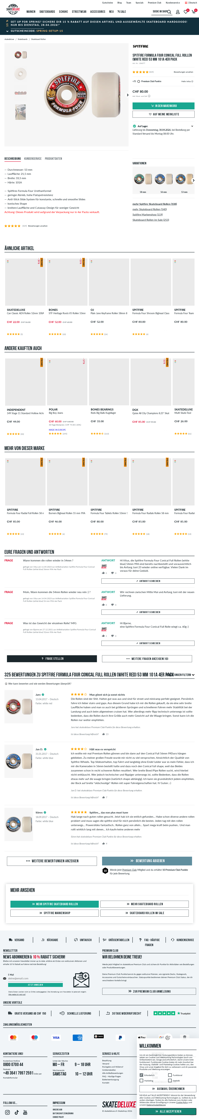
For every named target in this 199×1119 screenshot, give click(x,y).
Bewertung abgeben (147, 861)
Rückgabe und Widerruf (112, 1067)
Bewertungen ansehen (183, 72)
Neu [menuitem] (111, 12)
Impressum (59, 1103)
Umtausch (83, 940)
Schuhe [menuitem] (63, 12)
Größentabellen (116, 940)
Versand (16, 940)
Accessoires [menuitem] (97, 12)
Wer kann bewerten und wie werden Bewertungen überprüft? (37, 683)
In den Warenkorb (163, 106)
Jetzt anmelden (35, 985)
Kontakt (105, 1082)
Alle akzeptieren (168, 1111)
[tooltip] (192, 81)
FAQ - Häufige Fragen (111, 1076)
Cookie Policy (58, 1117)
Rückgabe (49, 940)
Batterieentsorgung (110, 1079)
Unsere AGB (57, 1110)
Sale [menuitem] (122, 12)
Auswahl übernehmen (167, 1089)
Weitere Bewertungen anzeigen (52, 861)
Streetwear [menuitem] (79, 12)
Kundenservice (182, 940)
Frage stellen (52, 659)
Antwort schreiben (148, 581)
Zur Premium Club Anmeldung (149, 991)
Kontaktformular (10, 1077)
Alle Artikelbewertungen (112, 1073)
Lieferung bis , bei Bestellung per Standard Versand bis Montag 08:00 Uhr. (164, 129)
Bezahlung (106, 1060)
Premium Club (129, 869)
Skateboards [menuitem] (47, 12)
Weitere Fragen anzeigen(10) (147, 659)
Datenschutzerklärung (63, 1113)
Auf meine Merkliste (163, 114)
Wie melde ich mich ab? (17, 994)
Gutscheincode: (37, 30)
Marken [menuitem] (31, 12)
